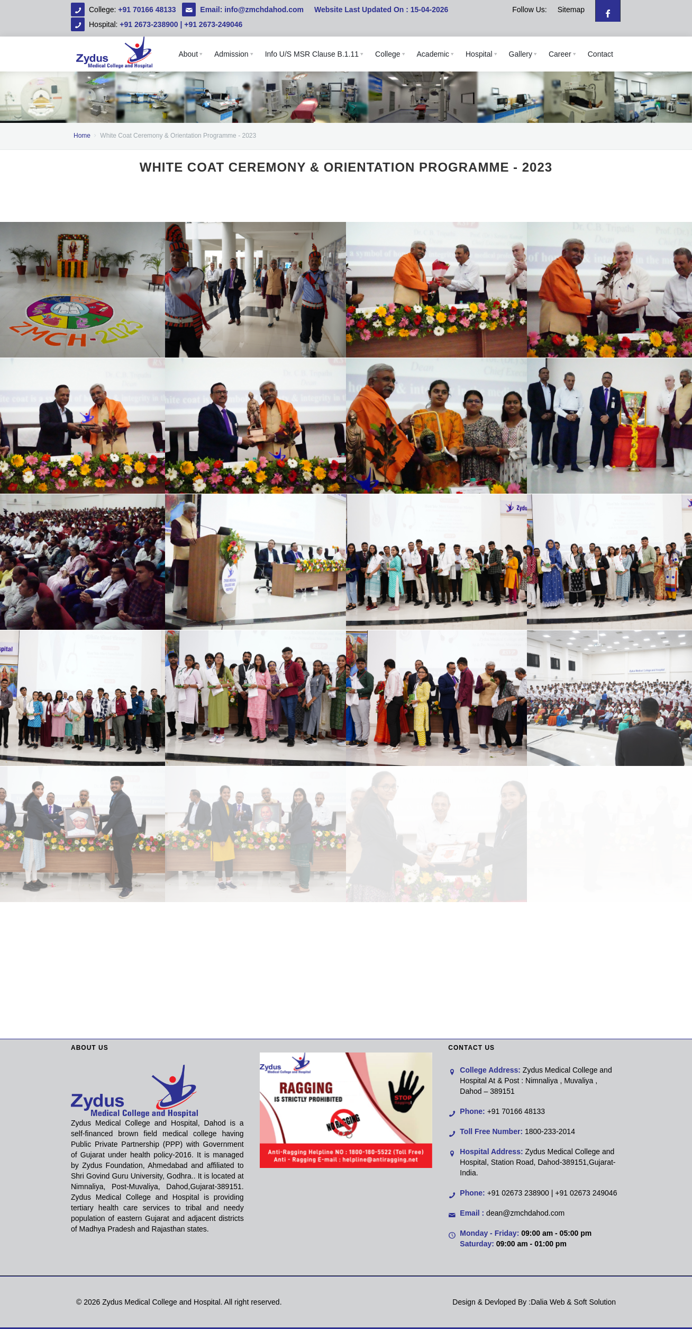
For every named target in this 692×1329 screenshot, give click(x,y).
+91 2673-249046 (213, 24)
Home (82, 135)
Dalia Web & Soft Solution (573, 1302)
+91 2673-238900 (149, 24)
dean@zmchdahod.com (525, 1213)
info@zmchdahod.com (264, 9)
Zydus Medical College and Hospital (161, 1302)
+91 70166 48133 (148, 9)
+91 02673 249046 (586, 1193)
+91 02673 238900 (518, 1193)
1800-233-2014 (550, 1131)
